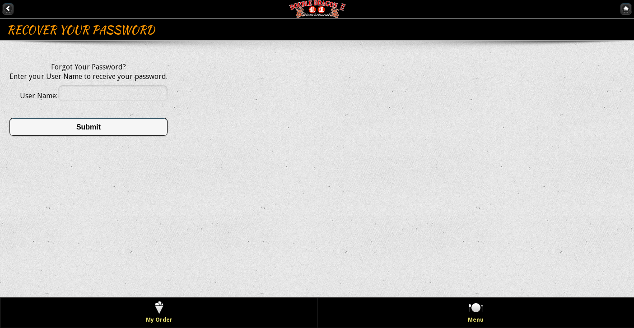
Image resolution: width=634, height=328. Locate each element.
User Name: (38, 96)
